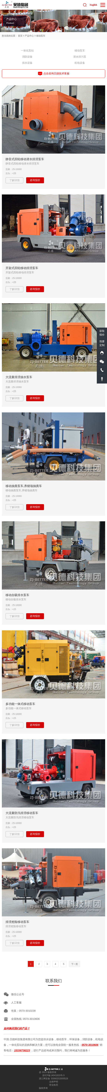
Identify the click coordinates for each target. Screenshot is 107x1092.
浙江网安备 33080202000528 (53, 1078)
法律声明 (53, 1081)
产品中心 (29, 35)
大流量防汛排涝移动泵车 (22, 813)
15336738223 (22, 1050)
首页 (20, 35)
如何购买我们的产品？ (17, 1028)
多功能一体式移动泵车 (20, 704)
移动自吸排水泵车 (17, 595)
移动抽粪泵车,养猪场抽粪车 (24, 486)
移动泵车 (40, 35)
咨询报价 (35, 180)
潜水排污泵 (79, 56)
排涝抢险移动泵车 (17, 921)
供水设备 (27, 62)
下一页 (74, 964)
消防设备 (27, 56)
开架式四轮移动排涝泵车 (22, 268)
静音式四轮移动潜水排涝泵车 (25, 159)
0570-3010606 (90, 1044)
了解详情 (14, 180)
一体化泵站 (27, 50)
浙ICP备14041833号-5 (53, 1075)
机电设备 (80, 62)
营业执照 (53, 1085)
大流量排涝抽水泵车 (19, 377)
